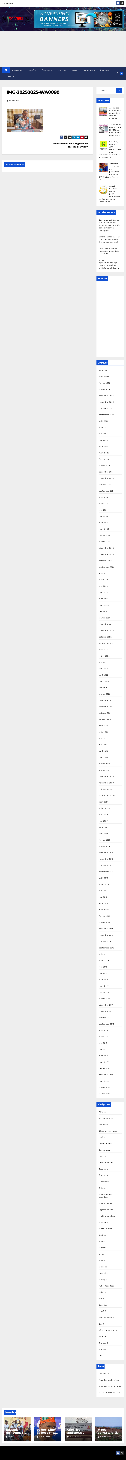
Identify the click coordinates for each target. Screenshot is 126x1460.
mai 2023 (103, 592)
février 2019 (104, 916)
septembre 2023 (106, 567)
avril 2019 (103, 903)
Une (101, 1356)
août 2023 (103, 573)
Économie (47, 70)
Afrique (102, 1112)
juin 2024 (103, 510)
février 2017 (104, 1068)
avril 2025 (103, 446)
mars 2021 (104, 757)
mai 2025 (103, 440)
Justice (102, 1235)
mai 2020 (103, 821)
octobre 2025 (105, 408)
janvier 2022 (105, 694)
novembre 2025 (106, 402)
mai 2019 (103, 897)
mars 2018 (104, 986)
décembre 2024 (106, 472)
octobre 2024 (105, 484)
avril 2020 (103, 827)
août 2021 (103, 726)
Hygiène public (106, 1210)
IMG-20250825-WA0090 (33, 92)
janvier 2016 (104, 1087)
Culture (62, 70)
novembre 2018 (106, 935)
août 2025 (103, 421)
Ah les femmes (106, 1118)
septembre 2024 (106, 491)
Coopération (105, 1150)
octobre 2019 (105, 865)
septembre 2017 (106, 1024)
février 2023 (104, 611)
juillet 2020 (104, 808)
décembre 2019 (106, 852)
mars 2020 (104, 833)
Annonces (89, 70)
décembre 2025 (106, 396)
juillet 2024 (104, 503)
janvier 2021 (104, 770)
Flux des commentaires (110, 1386)
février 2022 (104, 687)
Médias (102, 1241)
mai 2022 (103, 668)
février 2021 (104, 764)
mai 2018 (103, 973)
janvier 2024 (105, 542)
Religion (102, 1292)
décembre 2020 (106, 776)
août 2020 (104, 802)
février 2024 (104, 535)
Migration (103, 1248)
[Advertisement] (63, 49)
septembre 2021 (106, 719)
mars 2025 (104, 453)
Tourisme (103, 1336)
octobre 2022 (105, 637)
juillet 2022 (104, 656)
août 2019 (103, 878)
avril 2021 (103, 751)
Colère (102, 1137)
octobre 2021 (105, 713)
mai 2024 (103, 516)
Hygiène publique (107, 1216)
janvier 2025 (105, 465)
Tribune (102, 1349)
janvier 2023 (105, 618)
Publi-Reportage (106, 1286)
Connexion (104, 1374)
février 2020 (104, 840)
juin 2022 (103, 662)
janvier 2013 (104, 1094)
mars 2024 (104, 529)
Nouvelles (103, 1273)
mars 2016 (104, 1081)
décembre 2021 (106, 700)
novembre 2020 (106, 783)
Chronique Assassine (109, 1131)
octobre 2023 (105, 561)
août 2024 (103, 497)
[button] (118, 73)
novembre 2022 (106, 630)
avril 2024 (103, 522)
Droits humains (106, 1162)
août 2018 (103, 954)
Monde (102, 1260)
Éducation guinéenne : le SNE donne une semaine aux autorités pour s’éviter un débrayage (109, 225)
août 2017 (103, 1030)
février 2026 (104, 383)
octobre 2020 (105, 789)
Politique (17, 70)
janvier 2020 (105, 846)
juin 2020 (103, 814)
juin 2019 (103, 891)
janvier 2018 (104, 998)
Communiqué (105, 1143)
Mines (102, 1254)
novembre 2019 (106, 859)
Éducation (103, 1175)
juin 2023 (103, 586)
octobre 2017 (105, 1017)
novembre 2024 (106, 478)
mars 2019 (104, 910)
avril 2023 (103, 599)
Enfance (103, 1188)
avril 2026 (103, 370)
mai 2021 (103, 745)
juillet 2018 (104, 960)
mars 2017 (104, 1062)
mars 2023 (104, 605)
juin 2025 (103, 434)
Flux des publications (109, 1380)
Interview (103, 1222)
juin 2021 (103, 738)
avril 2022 (103, 675)
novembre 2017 (106, 1011)
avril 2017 (103, 1056)
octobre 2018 (105, 941)
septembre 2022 (106, 643)
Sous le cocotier (106, 1317)
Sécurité (103, 1305)
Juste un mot (105, 1229)
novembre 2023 (106, 554)
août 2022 (103, 649)
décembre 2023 (106, 548)
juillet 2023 (104, 580)
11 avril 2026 (14, 1437)
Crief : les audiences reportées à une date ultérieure (109, 251)
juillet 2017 (104, 1037)
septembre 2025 (106, 415)
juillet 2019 (104, 884)
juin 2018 (103, 967)
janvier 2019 (104, 922)
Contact (9, 76)
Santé (101, 1298)
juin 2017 (103, 1043)
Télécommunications (109, 1330)
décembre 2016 (106, 1075)
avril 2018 (103, 979)
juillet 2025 (104, 427)
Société (32, 70)
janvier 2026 (105, 389)
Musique (103, 1267)
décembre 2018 (106, 929)
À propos (105, 70)
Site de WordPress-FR (109, 1393)
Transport (103, 1343)
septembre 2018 (106, 948)
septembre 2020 (107, 795)
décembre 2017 (106, 1005)
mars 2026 (104, 377)
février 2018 (104, 992)
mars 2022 (104, 681)
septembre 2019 (106, 872)
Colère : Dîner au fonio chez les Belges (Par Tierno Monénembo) (109, 239)
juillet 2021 (104, 732)
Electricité (104, 1182)
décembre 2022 (106, 624)
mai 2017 (103, 1049)
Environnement (106, 1203)
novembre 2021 (106, 707)
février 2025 (104, 459)
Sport (75, 70)
